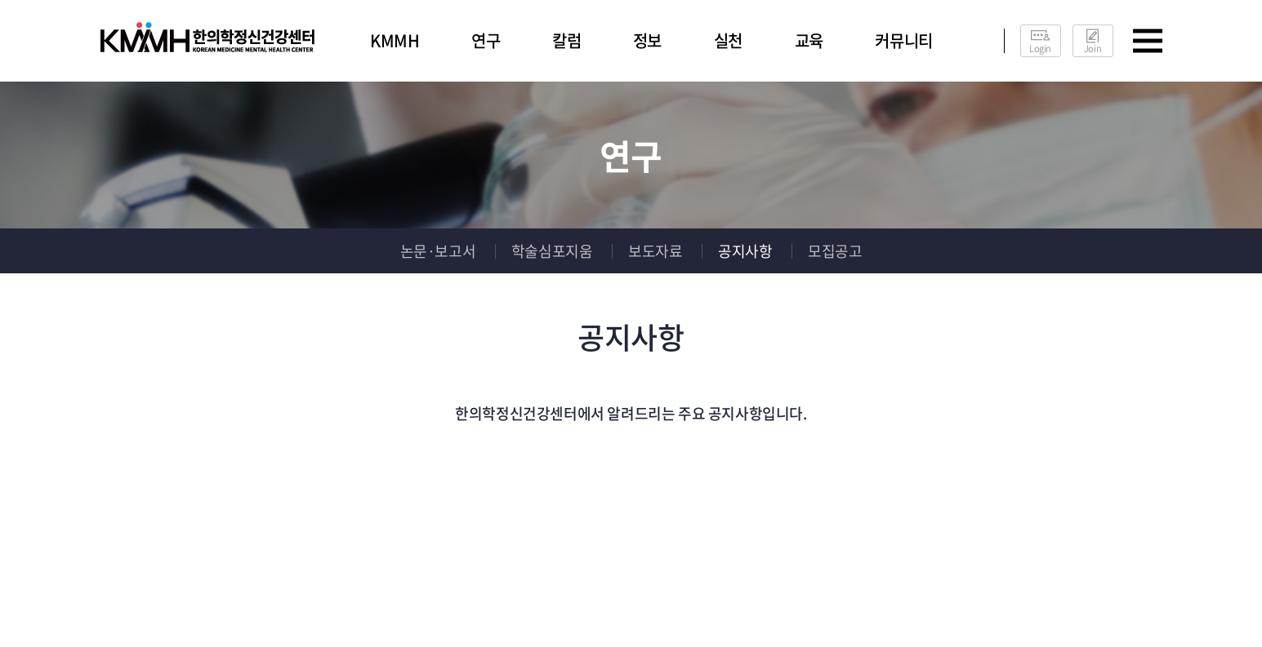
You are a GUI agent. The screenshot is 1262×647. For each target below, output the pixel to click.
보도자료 (655, 251)
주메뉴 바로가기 (0, 0)
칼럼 (566, 40)
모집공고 (835, 251)
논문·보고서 (438, 251)
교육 (809, 40)
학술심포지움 (552, 251)
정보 (647, 40)
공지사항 (745, 251)
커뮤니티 (903, 40)
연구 (485, 40)
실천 (728, 40)
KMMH (394, 40)
